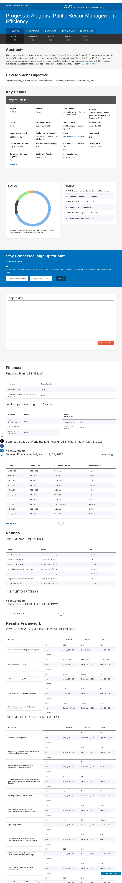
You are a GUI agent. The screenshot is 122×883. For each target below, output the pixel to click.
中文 (101, 8)
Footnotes (10, 523)
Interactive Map (106, 343)
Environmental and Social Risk (73, 144)
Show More (90, 63)
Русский (95, 8)
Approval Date (68, 122)
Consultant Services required (18, 155)
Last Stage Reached (44, 154)
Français (81, 8)
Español (73, 8)
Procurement (32, 31)
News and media (68, 31)
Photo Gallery (87, 31)
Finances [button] (50, 39)
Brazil (12, 126)
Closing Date (94, 143)
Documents (50, 31)
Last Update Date (70, 154)
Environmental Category (46, 143)
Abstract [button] (15, 39)
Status (39, 109)
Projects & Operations (24, 5)
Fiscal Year (94, 133)
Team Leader (68, 109)
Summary (15, 31)
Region (65, 133)
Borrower (93, 109)
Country (13, 122)
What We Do (10, 5)
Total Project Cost (18, 133)
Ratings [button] (68, 39)
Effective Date (95, 122)
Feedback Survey (111, 873)
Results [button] (86, 39)
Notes (12, 164)
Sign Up (61, 279)
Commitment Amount (19, 143)
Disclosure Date (43, 122)
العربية (88, 8)
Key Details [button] (33, 39)
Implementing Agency (45, 133)
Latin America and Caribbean (73, 136)
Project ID (14, 109)
